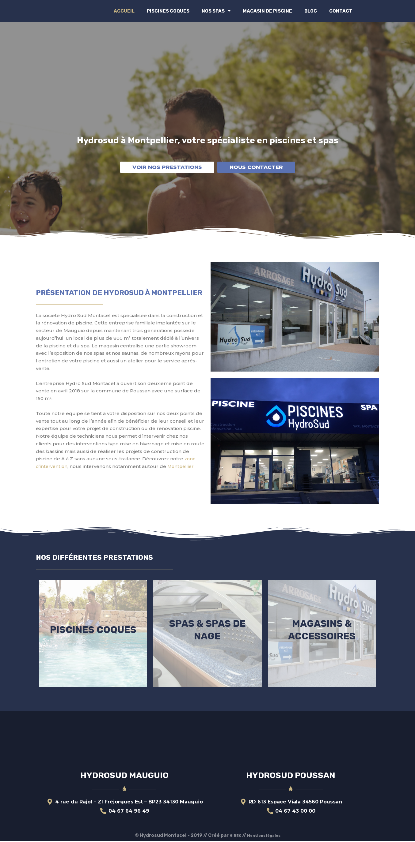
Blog (310, 11)
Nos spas (216, 11)
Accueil (124, 11)
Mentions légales (265, 836)
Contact (340, 11)
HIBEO (231, 836)
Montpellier (183, 466)
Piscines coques (168, 11)
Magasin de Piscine (267, 11)
